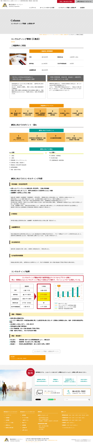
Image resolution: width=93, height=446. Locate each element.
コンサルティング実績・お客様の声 (69, 7)
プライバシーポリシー (30, 442)
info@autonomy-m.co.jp (53, 441)
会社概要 (8, 421)
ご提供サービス (25, 421)
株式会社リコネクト (87, 441)
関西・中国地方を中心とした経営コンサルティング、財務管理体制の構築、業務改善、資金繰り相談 (19, 0)
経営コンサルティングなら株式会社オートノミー (82, 440)
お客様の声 (24, 428)
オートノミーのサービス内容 (49, 7)
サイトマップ (39, 442)
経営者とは (8, 426)
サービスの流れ (25, 418)
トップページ (34, 7)
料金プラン (24, 423)
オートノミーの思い (10, 423)
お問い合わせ (25, 431)
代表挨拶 (8, 418)
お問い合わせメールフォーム (84, 1)
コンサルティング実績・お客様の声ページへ (46, 352)
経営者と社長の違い (10, 428)
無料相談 (24, 416)
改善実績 (24, 426)
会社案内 (84, 7)
